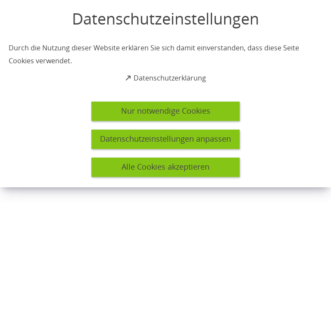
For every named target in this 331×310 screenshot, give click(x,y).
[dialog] (165, 93)
